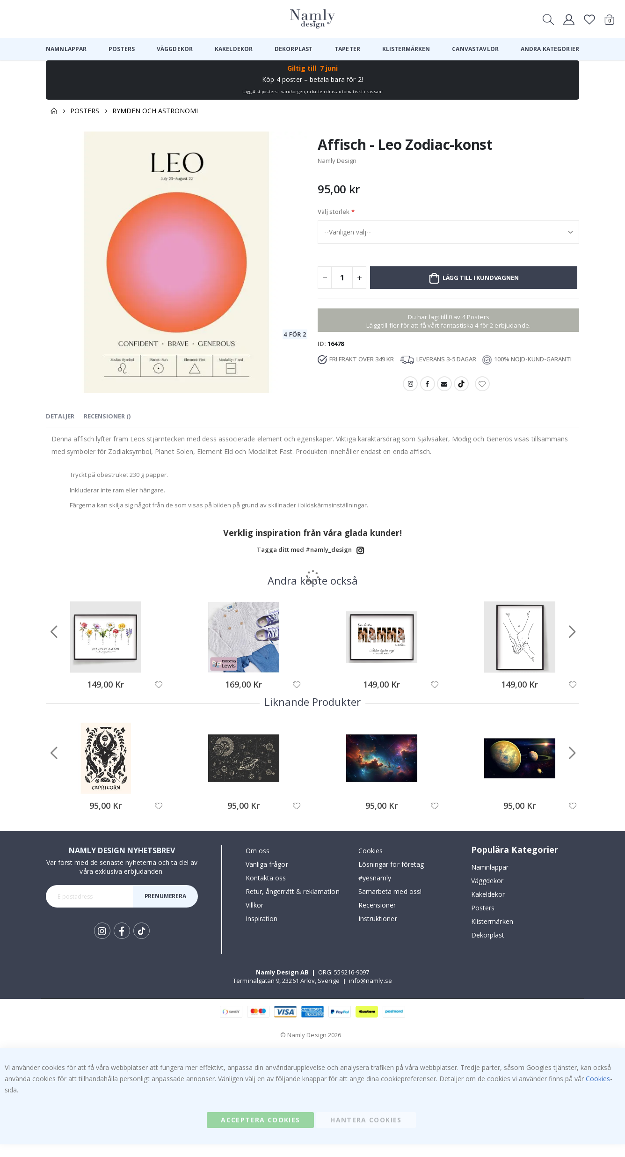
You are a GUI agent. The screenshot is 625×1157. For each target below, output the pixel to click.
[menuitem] (66, 49)
